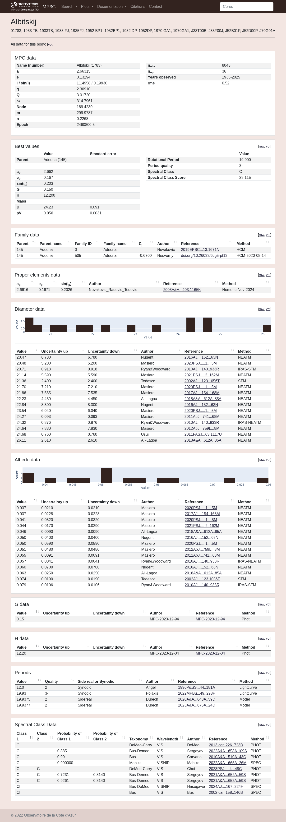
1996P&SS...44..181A (196, 687)
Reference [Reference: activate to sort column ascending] (190, 244)
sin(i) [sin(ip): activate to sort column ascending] (65, 284)
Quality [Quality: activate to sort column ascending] (51, 681)
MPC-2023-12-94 (210, 619)
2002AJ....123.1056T (202, 381)
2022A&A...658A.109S (228, 751)
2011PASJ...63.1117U (203, 434)
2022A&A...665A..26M (227, 763)
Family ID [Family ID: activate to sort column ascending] (83, 244)
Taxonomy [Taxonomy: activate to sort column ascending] (138, 739)
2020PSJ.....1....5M (201, 363)
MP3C (49, 6)
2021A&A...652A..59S (227, 775)
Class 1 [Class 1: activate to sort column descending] (22, 736)
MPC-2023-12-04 (210, 653)
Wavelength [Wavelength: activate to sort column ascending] (167, 739)
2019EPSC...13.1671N (200, 250)
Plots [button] (86, 7)
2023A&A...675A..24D (196, 705)
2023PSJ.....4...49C (225, 769)
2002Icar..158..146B (226, 792)
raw (261, 146)
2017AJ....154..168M (202, 393)
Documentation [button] (110, 7)
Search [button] (67, 7)
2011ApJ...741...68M (202, 417)
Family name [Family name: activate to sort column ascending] (114, 244)
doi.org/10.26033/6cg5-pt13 (204, 256)
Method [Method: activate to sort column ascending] (243, 244)
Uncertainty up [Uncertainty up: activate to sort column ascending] (54, 351)
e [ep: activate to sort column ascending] (40, 284)
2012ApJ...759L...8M (202, 428)
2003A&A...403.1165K (182, 290)
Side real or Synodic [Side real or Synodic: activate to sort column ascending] (96, 681)
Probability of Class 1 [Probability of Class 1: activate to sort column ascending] (69, 736)
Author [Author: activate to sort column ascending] (163, 244)
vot (50, 44)
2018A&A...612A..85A (203, 399)
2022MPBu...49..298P (196, 693)
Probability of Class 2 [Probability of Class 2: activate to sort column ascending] (105, 736)
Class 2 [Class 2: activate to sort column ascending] (42, 736)
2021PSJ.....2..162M (202, 375)
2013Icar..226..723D (226, 745)
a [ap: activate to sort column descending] (18, 284)
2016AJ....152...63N (201, 357)
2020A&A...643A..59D (196, 699)
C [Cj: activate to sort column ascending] (140, 244)
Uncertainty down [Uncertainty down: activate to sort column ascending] (104, 351)
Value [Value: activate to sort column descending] (22, 351)
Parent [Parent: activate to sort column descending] (22, 244)
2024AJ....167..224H (226, 787)
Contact (155, 7)
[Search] (246, 6)
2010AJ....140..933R (202, 369)
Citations (137, 7)
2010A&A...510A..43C (227, 757)
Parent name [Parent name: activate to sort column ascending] (51, 244)
